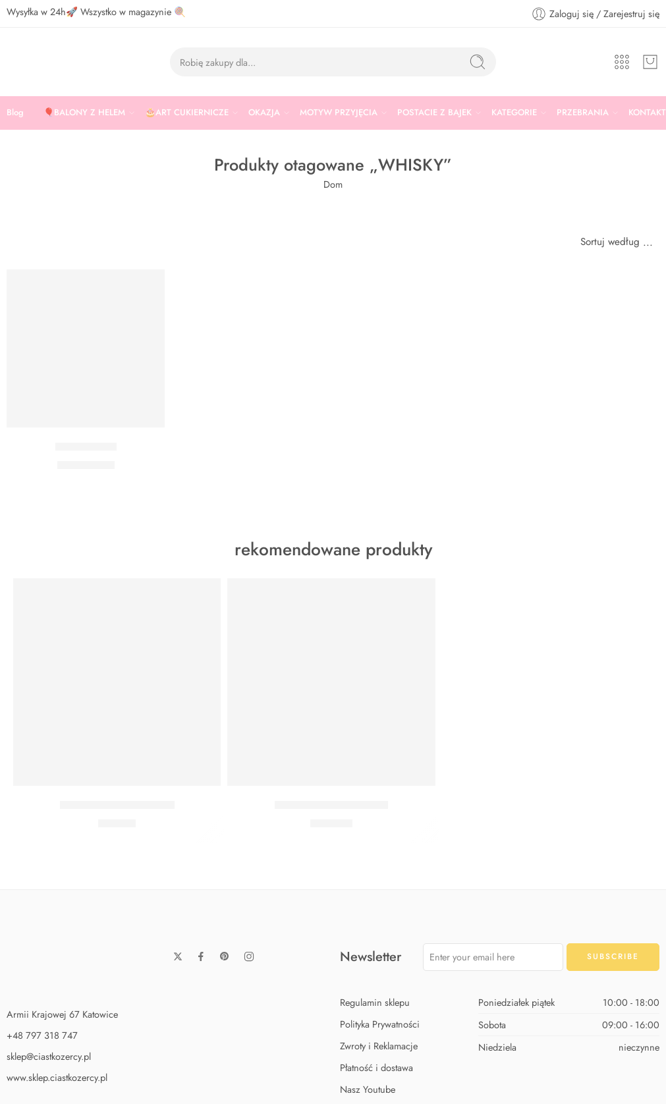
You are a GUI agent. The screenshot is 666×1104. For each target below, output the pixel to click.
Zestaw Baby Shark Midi (117, 805)
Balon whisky (86, 446)
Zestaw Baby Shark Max (331, 805)
